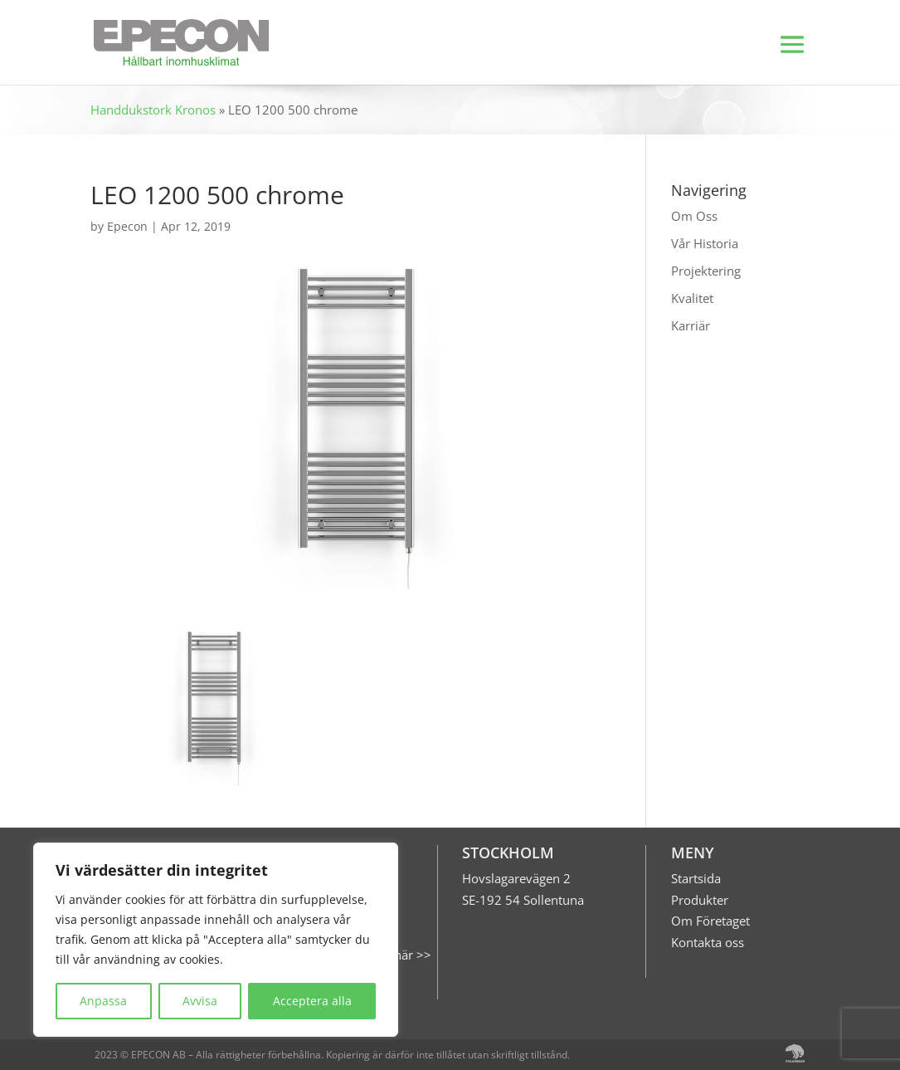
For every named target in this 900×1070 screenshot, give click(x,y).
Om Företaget (710, 920)
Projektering (706, 270)
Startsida (696, 878)
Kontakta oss (707, 942)
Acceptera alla (312, 1001)
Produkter (699, 900)
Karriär (690, 325)
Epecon (127, 226)
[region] (215, 940)
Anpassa (103, 1001)
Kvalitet (692, 298)
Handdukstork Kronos (153, 109)
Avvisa (199, 1001)
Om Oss (694, 216)
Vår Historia (704, 243)
